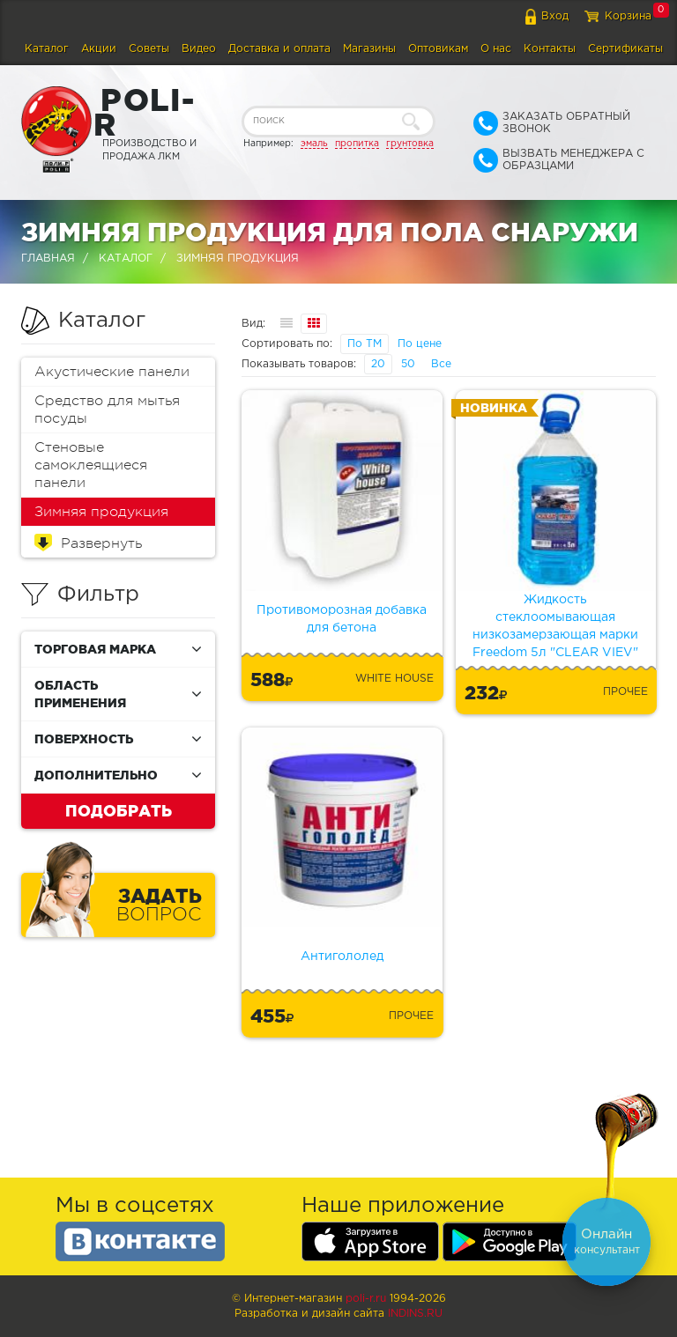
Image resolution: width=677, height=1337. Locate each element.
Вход (555, 16)
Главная (48, 258)
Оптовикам (438, 49)
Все (441, 364)
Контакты (550, 49)
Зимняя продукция (101, 512)
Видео (199, 49)
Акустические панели (112, 372)
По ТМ (364, 344)
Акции (98, 49)
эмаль (314, 143)
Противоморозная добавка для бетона (342, 619)
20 (378, 364)
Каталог (47, 49)
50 (408, 364)
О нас (495, 49)
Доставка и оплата (279, 49)
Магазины (369, 49)
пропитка (357, 143)
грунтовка (410, 143)
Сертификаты (625, 49)
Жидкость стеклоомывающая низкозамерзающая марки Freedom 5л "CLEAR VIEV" (555, 626)
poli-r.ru (366, 1299)
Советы (149, 49)
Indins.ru (415, 1314)
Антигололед (342, 956)
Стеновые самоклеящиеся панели (90, 465)
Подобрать (118, 810)
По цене (420, 344)
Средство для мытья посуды (107, 409)
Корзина (628, 16)
